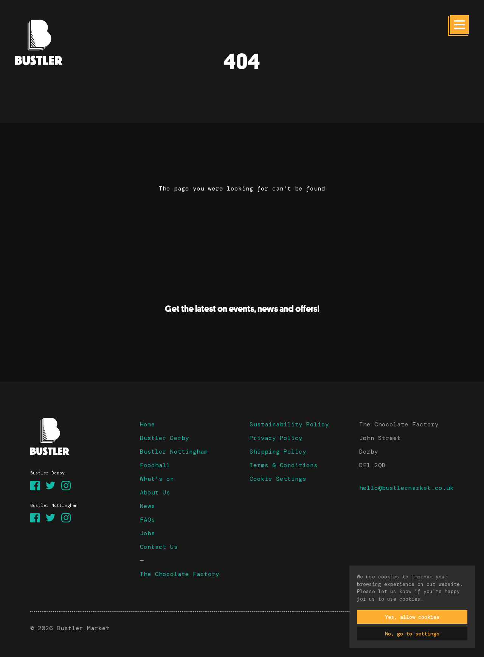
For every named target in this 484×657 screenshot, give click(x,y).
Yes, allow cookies (412, 617)
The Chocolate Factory (179, 574)
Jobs (147, 533)
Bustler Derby (164, 438)
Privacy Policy (276, 438)
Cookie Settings (278, 479)
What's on (157, 479)
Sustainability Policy (289, 424)
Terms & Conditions (284, 465)
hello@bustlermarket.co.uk (406, 488)
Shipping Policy (278, 452)
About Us (155, 492)
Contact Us (159, 547)
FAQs (147, 520)
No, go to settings (412, 633)
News (147, 506)
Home (147, 424)
